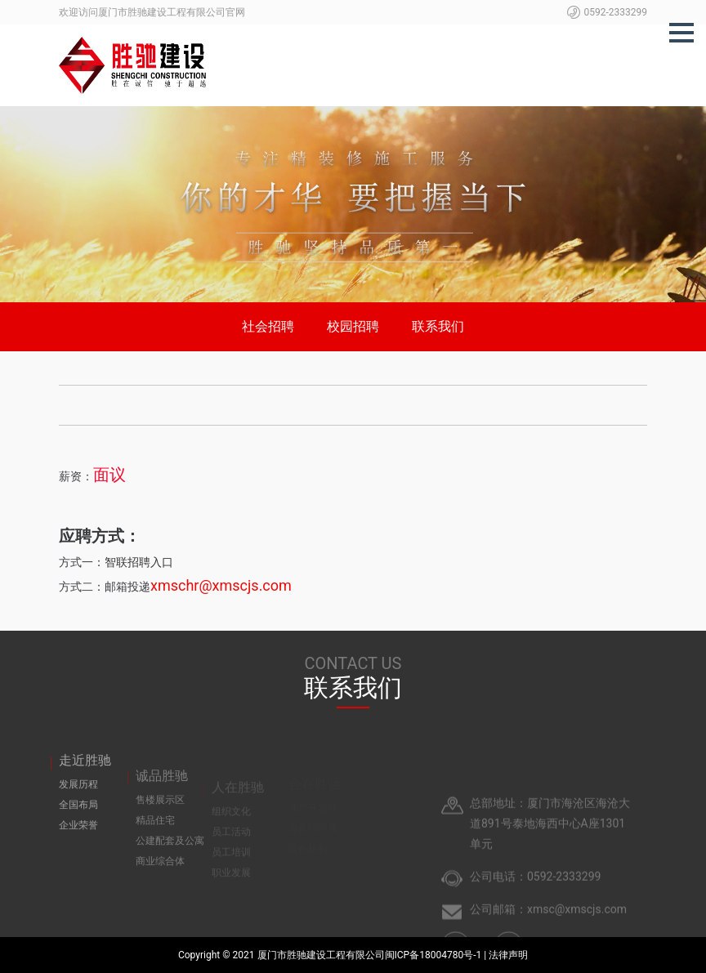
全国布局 (78, 818)
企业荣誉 (78, 839)
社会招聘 (268, 326)
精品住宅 (155, 835)
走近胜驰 (85, 774)
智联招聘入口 (139, 562)
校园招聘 (353, 326)
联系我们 (438, 326)
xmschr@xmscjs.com (221, 585)
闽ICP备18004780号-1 (435, 955)
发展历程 (78, 798)
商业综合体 (160, 876)
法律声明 (508, 955)
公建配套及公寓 (170, 856)
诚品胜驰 (162, 791)
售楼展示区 (160, 815)
